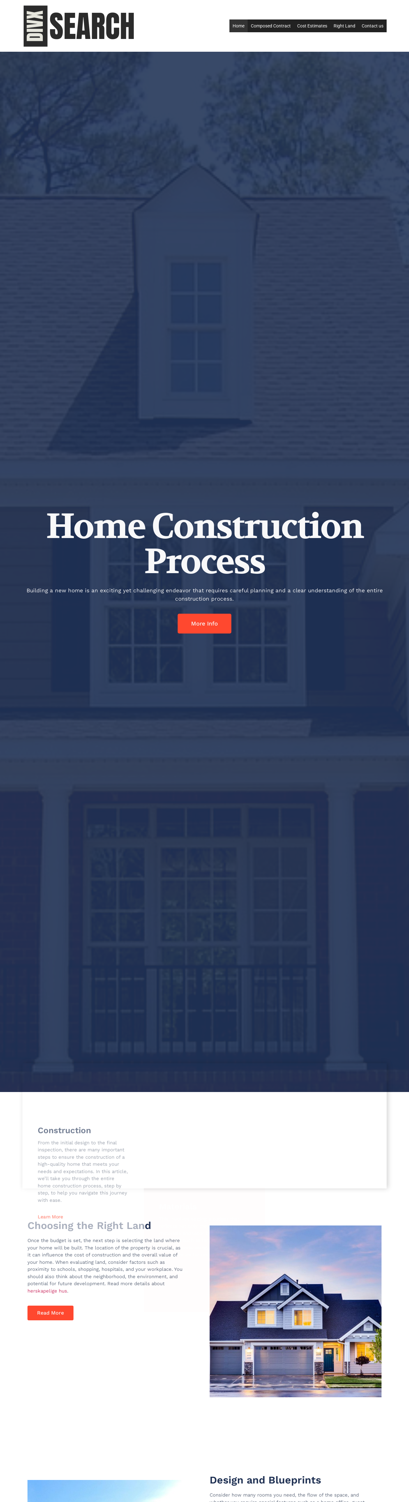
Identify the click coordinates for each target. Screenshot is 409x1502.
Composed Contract (271, 25)
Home (238, 25)
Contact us (372, 25)
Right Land (344, 25)
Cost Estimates (312, 25)
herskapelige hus (47, 1291)
